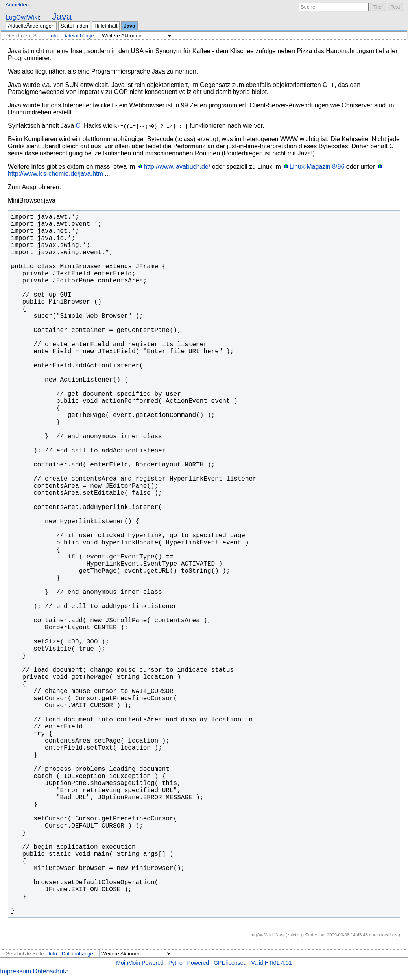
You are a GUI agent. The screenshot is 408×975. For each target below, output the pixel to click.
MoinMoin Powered (140, 963)
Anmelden (17, 4)
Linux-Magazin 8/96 (317, 166)
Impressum (15, 971)
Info (53, 36)
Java (62, 16)
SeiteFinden (74, 26)
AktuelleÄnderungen (31, 26)
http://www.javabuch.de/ (177, 166)
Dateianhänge (78, 36)
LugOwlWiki (22, 17)
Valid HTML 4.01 (271, 963)
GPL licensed (230, 963)
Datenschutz (50, 971)
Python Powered (188, 963)
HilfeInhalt (105, 26)
